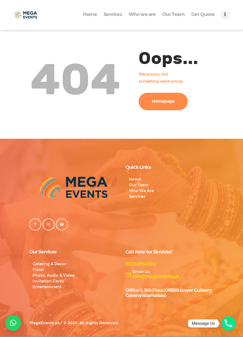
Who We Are (141, 190)
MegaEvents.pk (44, 323)
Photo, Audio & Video (54, 275)
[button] (13, 323)
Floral (38, 269)
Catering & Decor (49, 264)
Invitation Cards (48, 281)
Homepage (163, 101)
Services (137, 196)
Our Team (139, 185)
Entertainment (47, 286)
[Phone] (228, 323)
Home (135, 179)
